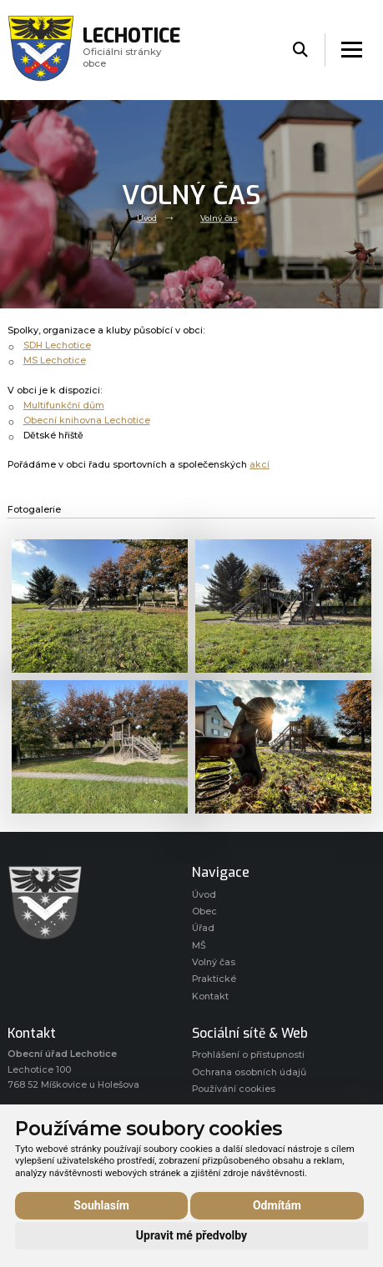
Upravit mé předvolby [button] (191, 1235)
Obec (204, 911)
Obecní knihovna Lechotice (86, 420)
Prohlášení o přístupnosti (248, 1054)
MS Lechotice (54, 360)
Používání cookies (233, 1089)
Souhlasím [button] (101, 1205)
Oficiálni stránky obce (131, 50)
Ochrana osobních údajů (249, 1072)
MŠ (199, 945)
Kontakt (210, 996)
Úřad (203, 928)
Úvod (147, 218)
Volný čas (219, 218)
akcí (259, 464)
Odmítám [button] (277, 1205)
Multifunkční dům (63, 405)
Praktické (214, 979)
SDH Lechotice (57, 345)
